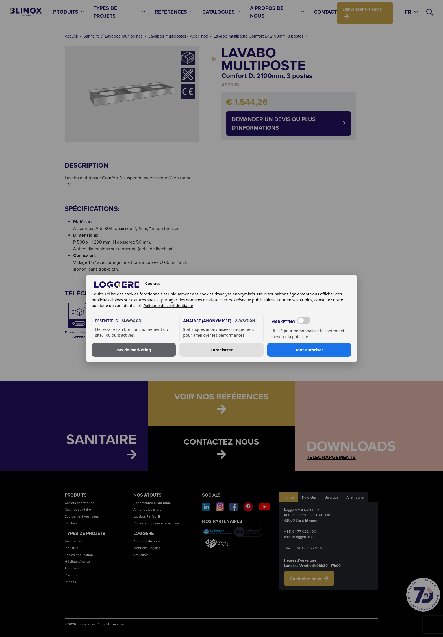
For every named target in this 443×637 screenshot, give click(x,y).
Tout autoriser (309, 350)
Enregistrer (221, 350)
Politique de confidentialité (168, 305)
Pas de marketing (133, 350)
